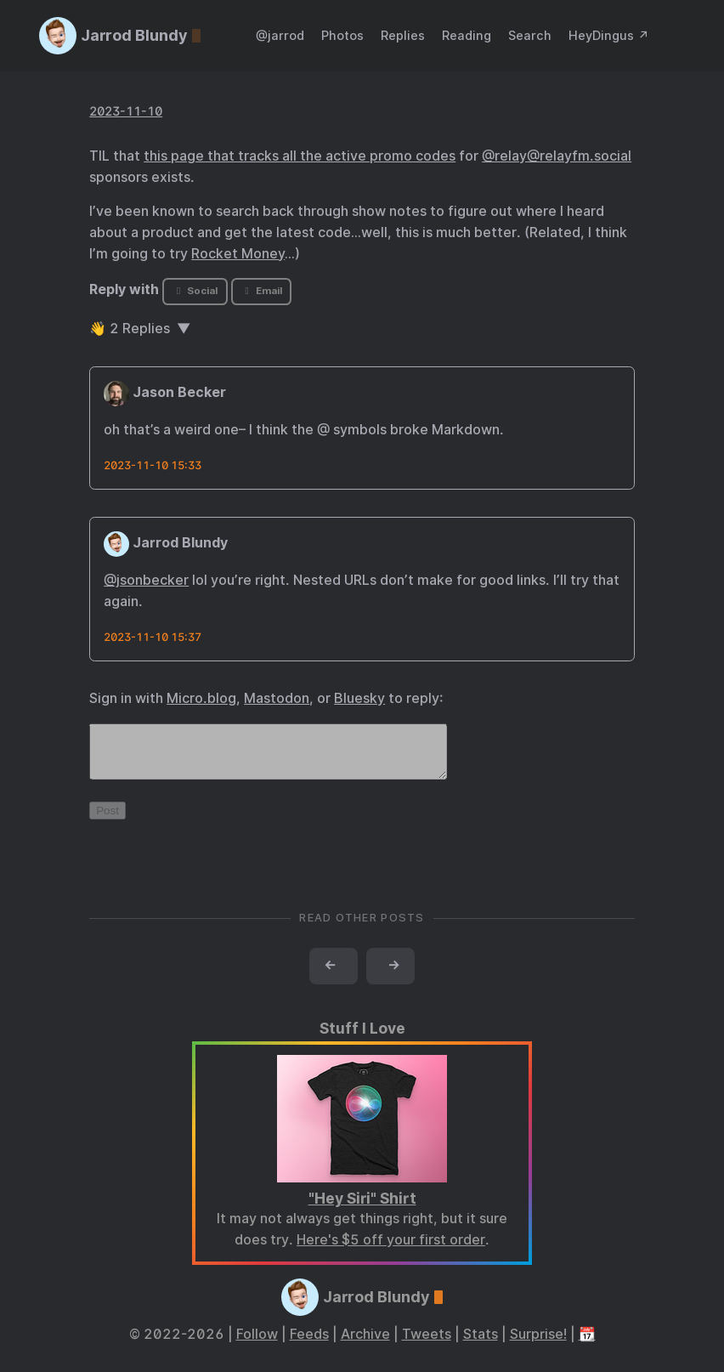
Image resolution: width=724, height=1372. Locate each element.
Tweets (426, 1344)
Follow (257, 1344)
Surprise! (538, 1344)
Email (260, 291)
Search (529, 35)
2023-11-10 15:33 (152, 465)
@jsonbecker (146, 580)
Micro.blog (201, 698)
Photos (342, 35)
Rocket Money (238, 254)
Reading (466, 35)
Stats (480, 1344)
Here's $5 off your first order (391, 1250)
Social (195, 291)
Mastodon (276, 698)
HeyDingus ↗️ (608, 35)
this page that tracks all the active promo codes (299, 156)
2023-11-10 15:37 (152, 637)
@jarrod (280, 35)
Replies (403, 35)
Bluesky (359, 698)
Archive (365, 1344)
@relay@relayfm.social (556, 156)
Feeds (309, 1344)
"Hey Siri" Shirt (362, 1208)
